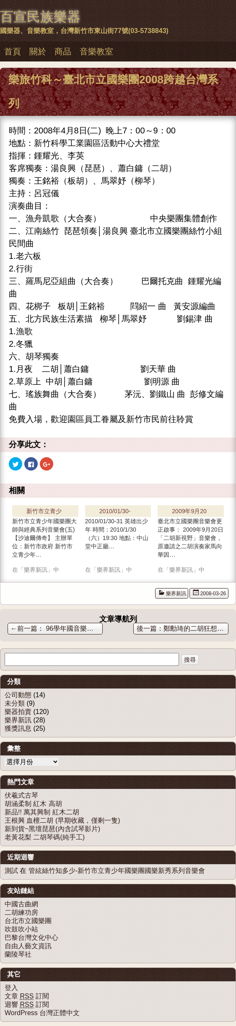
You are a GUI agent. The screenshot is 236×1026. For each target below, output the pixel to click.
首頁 (12, 51)
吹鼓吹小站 (21, 929)
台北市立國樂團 (28, 920)
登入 (11, 987)
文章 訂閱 (27, 996)
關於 (37, 51)
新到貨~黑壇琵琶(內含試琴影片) (52, 828)
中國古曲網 (21, 904)
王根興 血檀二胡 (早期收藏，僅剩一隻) (62, 820)
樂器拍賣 (18, 711)
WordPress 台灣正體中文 (42, 1012)
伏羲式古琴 (21, 795)
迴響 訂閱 (27, 1004)
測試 (11, 870)
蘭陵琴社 (18, 954)
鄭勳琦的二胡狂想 (194, 628)
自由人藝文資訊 (28, 945)
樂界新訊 (176, 593)
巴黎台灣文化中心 (31, 937)
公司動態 (18, 694)
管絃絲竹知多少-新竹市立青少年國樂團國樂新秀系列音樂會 (117, 870)
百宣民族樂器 (40, 16)
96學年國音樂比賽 (55, 628)
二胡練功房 (21, 912)
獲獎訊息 (18, 728)
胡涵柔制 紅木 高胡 (33, 803)
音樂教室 (96, 51)
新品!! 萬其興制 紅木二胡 (42, 812)
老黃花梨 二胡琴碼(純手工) (45, 837)
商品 (62, 51)
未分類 (15, 703)
